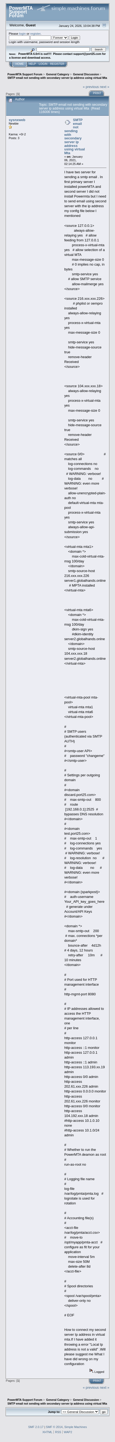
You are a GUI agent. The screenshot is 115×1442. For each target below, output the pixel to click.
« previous (91, 87)
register (35, 33)
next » (104, 87)
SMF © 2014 (54, 1427)
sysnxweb (17, 120)
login (22, 33)
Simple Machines (75, 1427)
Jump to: (54, 1411)
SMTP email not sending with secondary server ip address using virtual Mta (74, 136)
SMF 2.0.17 (36, 1427)
